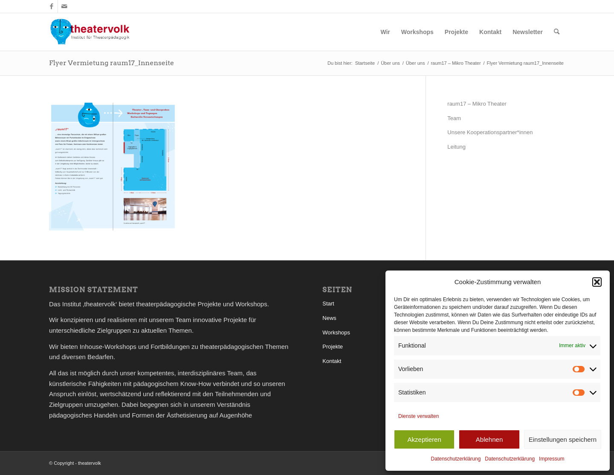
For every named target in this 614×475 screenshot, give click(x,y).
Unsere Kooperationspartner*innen (490, 132)
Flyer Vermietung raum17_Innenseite (111, 63)
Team (454, 118)
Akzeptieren (424, 439)
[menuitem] (385, 32)
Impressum (551, 459)
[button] (597, 282)
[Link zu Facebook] (51, 6)
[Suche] (556, 32)
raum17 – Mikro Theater (477, 104)
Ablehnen (489, 439)
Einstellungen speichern (563, 439)
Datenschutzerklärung (456, 459)
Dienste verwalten (418, 416)
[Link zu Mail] (64, 6)
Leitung (456, 147)
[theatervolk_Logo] (90, 32)
